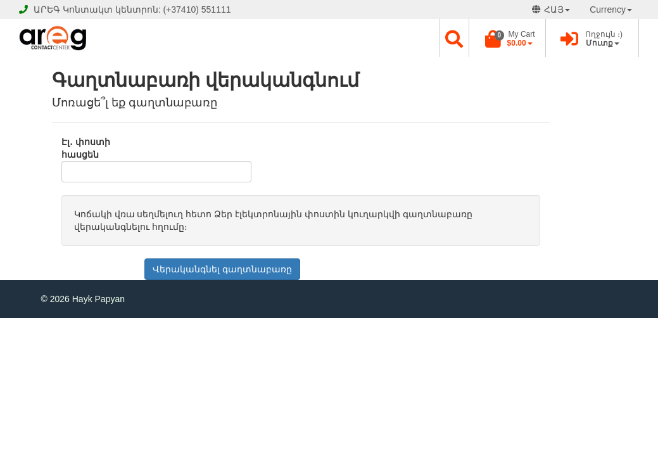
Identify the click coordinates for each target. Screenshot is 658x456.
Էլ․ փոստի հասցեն (85, 148)
